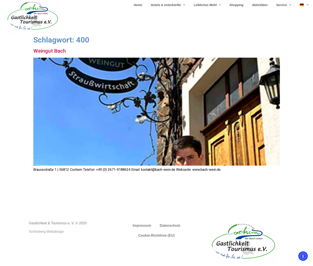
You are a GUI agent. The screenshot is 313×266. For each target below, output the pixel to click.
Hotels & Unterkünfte (168, 5)
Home (138, 5)
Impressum (142, 225)
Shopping (237, 5)
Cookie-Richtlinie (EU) (156, 235)
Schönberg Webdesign (46, 231)
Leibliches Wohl (207, 5)
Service (283, 5)
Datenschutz (170, 225)
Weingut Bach (49, 51)
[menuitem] (304, 5)
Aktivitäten (260, 5)
